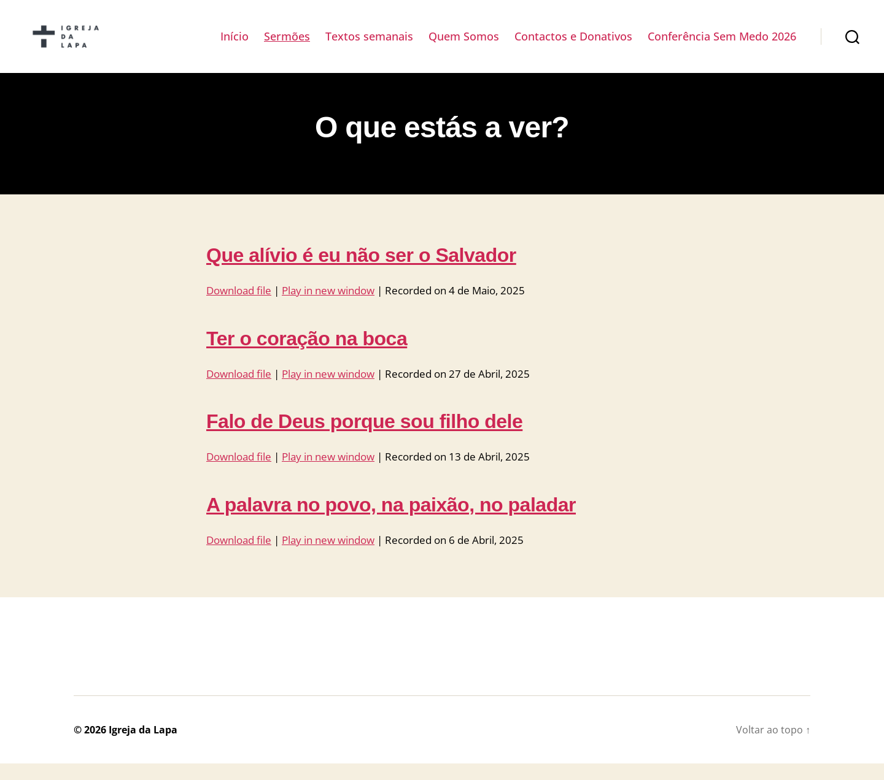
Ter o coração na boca (306, 354)
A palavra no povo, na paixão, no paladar (391, 521)
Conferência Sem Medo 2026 (722, 45)
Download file (238, 307)
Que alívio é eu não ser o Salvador (361, 272)
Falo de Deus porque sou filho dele (364, 438)
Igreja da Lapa (143, 746)
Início (234, 45)
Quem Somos (463, 45)
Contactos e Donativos (573, 45)
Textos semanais (369, 45)
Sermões (287, 45)
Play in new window (328, 307)
